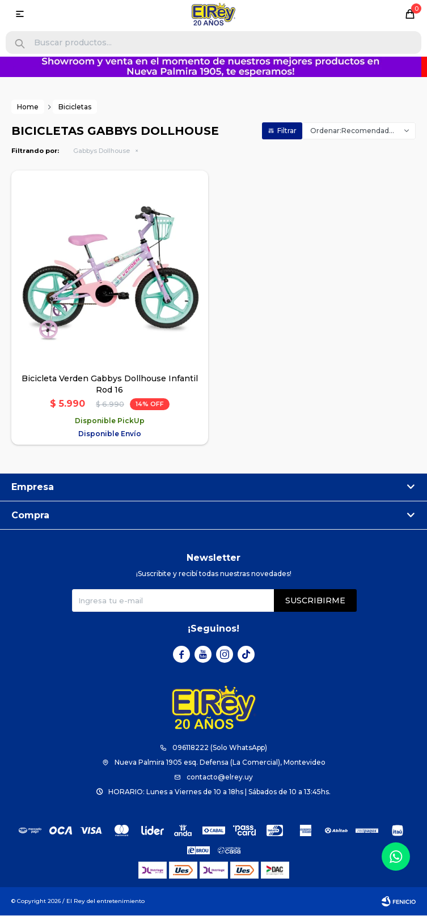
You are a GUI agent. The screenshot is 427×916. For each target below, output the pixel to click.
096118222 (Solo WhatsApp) (219, 748)
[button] (20, 44)
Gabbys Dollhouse (101, 151)
